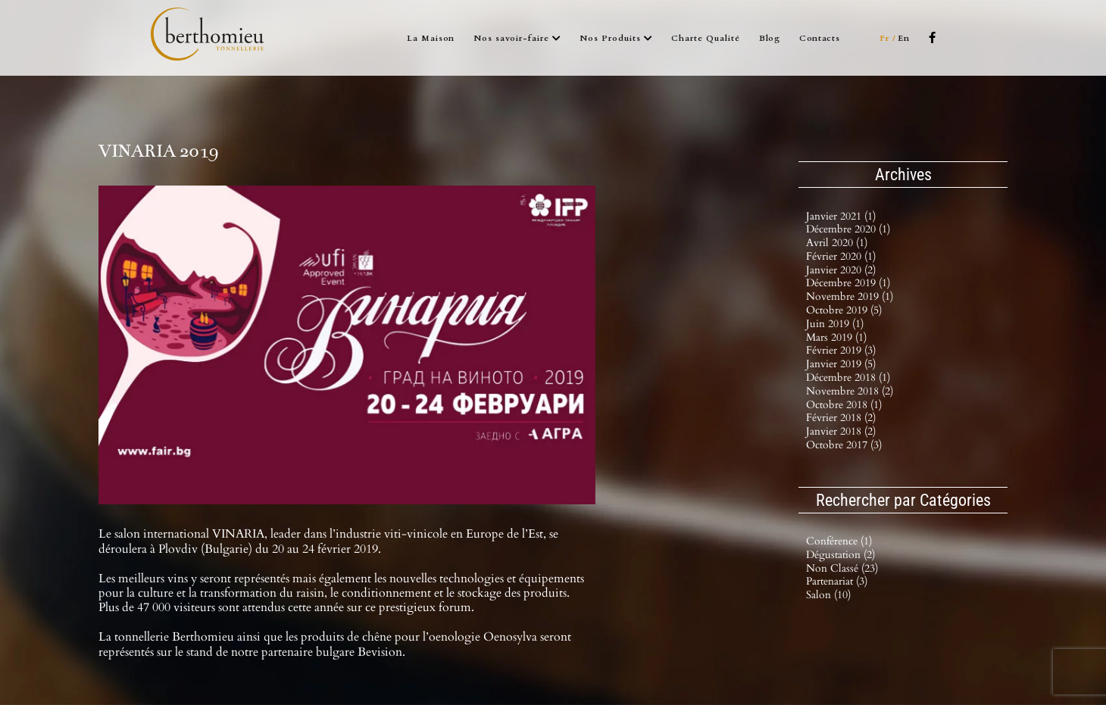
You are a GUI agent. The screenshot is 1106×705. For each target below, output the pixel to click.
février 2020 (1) (841, 256)
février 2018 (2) (841, 417)
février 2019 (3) (841, 350)
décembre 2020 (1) (848, 229)
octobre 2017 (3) (844, 445)
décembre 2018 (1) (848, 377)
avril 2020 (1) (836, 243)
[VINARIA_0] (346, 345)
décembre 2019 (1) (848, 283)
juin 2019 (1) (835, 324)
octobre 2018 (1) (844, 405)
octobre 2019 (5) (844, 310)
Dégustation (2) (840, 555)
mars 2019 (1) (836, 337)
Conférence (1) (839, 541)
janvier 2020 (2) (841, 270)
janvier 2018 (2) (841, 431)
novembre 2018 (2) (849, 391)
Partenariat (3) (836, 582)
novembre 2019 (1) (849, 296)
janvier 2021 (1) (841, 216)
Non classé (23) (842, 569)
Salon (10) (828, 595)
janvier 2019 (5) (841, 364)
